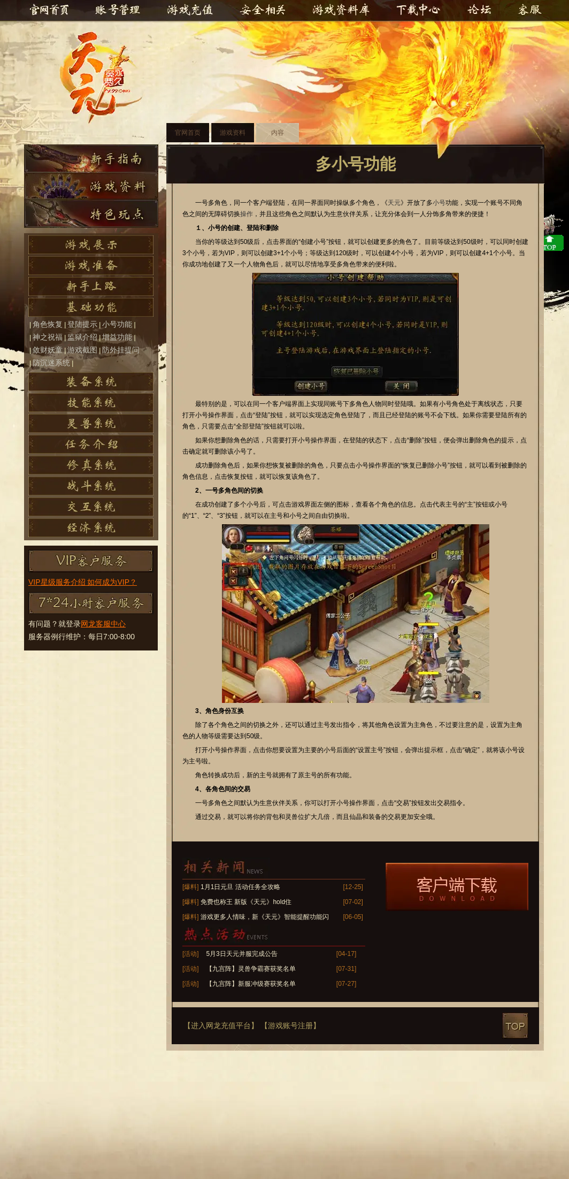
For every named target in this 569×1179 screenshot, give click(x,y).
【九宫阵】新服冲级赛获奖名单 (251, 983)
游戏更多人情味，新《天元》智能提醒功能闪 (265, 917)
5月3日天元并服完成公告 (241, 954)
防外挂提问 (121, 350)
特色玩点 (91, 214)
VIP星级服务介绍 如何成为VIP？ (82, 582)
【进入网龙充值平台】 (220, 1025)
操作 (246, 214)
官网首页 (49, 10)
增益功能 (117, 337)
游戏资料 (91, 186)
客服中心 (527, 10)
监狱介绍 (82, 337)
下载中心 (419, 10)
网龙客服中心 (103, 623)
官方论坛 (480, 10)
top (515, 1026)
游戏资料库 (341, 10)
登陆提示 (82, 324)
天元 (106, 78)
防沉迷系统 (51, 362)
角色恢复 (48, 324)
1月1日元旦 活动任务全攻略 (240, 887)
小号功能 (117, 324)
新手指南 (91, 158)
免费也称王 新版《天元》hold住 (246, 902)
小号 (439, 202)
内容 (277, 132)
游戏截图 (82, 350)
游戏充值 (192, 10)
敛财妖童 (48, 350)
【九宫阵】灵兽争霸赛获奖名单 (251, 969)
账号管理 (117, 10)
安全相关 (262, 10)
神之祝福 (48, 337)
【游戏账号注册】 (290, 1025)
